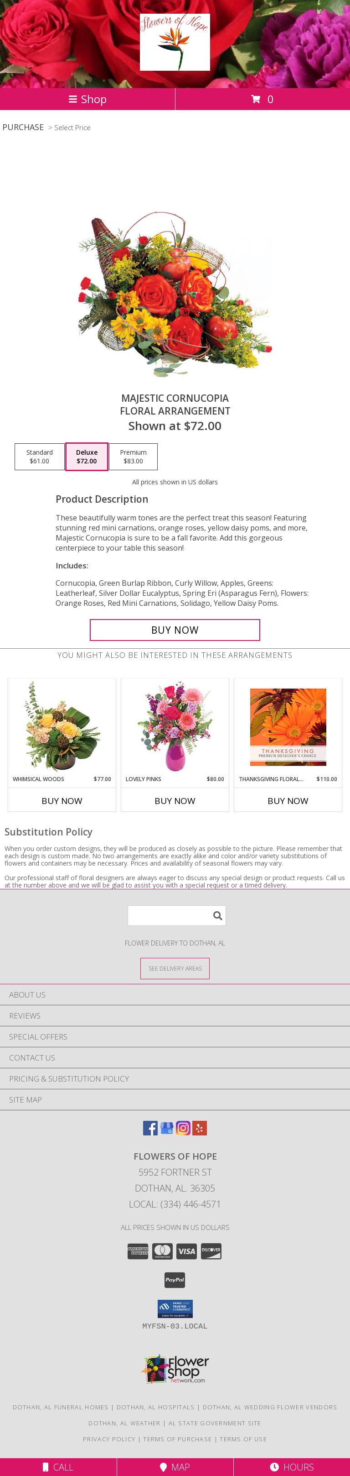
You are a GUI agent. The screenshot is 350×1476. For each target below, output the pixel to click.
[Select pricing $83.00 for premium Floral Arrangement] (133, 457)
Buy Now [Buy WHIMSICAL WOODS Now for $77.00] (61, 801)
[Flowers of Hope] (175, 65)
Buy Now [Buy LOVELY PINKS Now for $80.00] (175, 801)
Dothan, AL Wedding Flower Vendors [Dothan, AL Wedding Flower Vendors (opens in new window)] (270, 1407)
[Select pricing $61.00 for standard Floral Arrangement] (39, 457)
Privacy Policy (109, 1439)
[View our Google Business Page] (167, 1132)
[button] (175, 1309)
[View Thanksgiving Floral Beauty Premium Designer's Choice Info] (288, 727)
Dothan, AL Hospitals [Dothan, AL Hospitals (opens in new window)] (156, 1407)
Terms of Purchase (177, 1439)
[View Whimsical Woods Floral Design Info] (62, 727)
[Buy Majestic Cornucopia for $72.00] (175, 630)
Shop (87, 98)
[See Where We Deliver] (175, 968)
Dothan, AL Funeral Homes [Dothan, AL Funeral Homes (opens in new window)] (61, 1407)
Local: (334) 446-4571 (175, 1204)
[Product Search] (177, 915)
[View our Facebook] (150, 1132)
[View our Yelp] (199, 1132)
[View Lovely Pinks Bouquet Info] (175, 727)
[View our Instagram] (183, 1132)
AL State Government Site (215, 1423)
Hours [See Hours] (292, 1467)
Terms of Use (243, 1439)
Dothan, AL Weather (124, 1423)
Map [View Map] (175, 1467)
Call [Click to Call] (58, 1467)
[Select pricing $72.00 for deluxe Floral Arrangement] (87, 457)
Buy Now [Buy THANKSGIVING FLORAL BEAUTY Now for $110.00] (288, 801)
